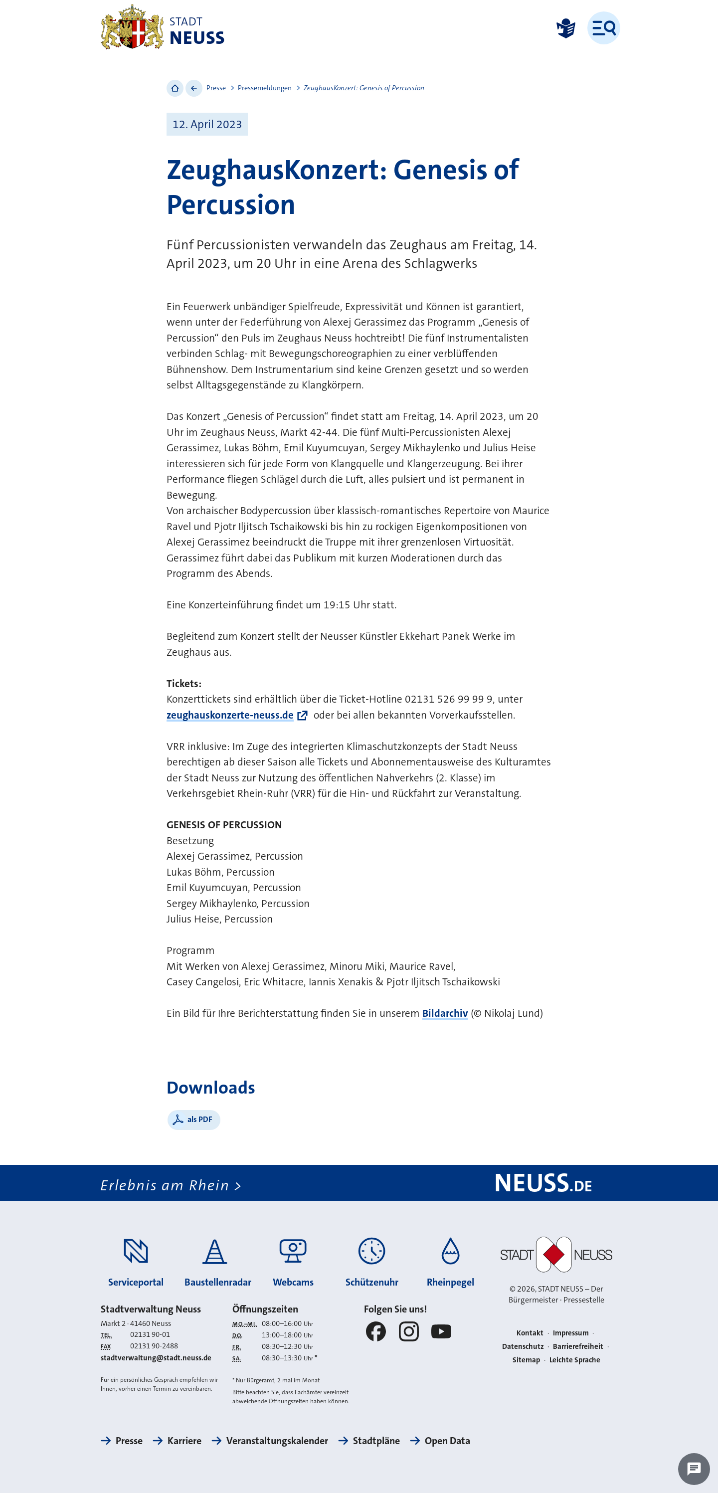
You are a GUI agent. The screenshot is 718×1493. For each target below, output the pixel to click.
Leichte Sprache (574, 1360)
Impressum (571, 1333)
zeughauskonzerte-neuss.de (230, 715)
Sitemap (526, 1360)
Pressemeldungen (265, 87)
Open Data (447, 1440)
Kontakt (530, 1333)
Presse (216, 87)
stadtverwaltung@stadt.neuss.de (156, 1358)
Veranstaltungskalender (277, 1440)
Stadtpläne (376, 1440)
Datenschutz (523, 1346)
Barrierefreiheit (578, 1346)
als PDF (199, 1119)
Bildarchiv (445, 1013)
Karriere (184, 1440)
